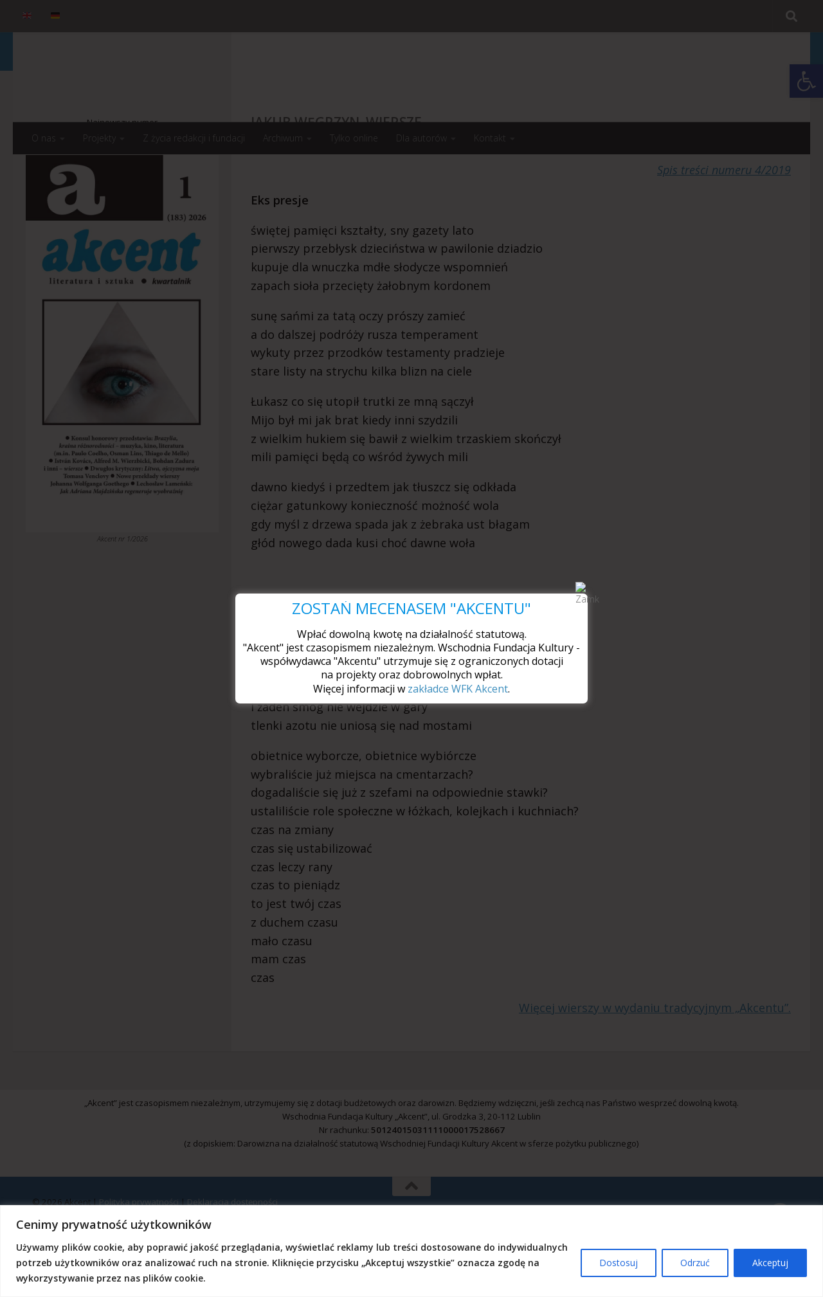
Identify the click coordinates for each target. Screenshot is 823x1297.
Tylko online (354, 138)
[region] (411, 1251)
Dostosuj (618, 1262)
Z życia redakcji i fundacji (194, 138)
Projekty (99, 138)
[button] (806, 81)
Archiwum (283, 138)
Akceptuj (770, 1262)
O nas (44, 138)
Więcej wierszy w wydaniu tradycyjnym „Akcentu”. (655, 1059)
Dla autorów (421, 138)
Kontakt (490, 138)
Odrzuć (695, 1262)
